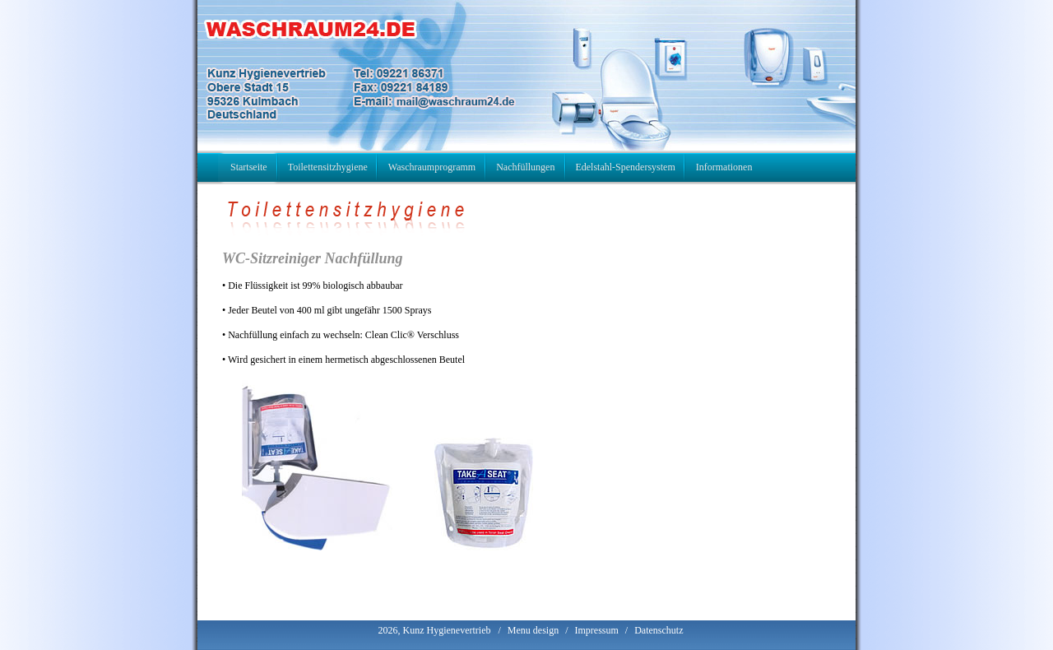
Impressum (596, 630)
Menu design (533, 630)
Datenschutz (658, 630)
